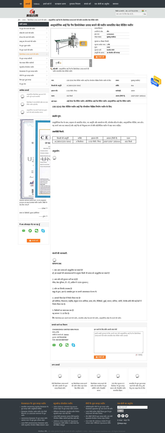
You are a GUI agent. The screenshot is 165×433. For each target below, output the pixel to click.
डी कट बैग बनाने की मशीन (26, 37)
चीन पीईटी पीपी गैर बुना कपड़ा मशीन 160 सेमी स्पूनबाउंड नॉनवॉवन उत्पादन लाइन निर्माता (99, 417)
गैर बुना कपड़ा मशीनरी (25, 58)
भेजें (120, 411)
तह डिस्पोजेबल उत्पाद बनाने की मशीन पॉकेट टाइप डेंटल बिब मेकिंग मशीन (79, 386)
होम (19, 20)
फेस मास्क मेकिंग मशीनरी (26, 63)
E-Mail (119, 420)
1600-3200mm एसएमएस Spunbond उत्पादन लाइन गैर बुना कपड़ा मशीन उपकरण (65, 408)
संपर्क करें (87, 4)
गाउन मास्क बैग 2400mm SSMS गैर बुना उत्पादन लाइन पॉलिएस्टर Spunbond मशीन (98, 422)
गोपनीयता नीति (42, 431)
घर (21, 4)
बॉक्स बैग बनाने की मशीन (26, 33)
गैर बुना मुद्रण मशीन (25, 46)
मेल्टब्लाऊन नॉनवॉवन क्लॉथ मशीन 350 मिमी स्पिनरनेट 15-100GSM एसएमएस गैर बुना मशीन (34, 413)
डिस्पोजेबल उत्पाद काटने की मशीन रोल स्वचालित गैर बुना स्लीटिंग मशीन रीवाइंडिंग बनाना (99, 387)
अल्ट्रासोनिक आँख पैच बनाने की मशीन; (110, 318)
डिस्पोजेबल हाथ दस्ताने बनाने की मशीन (66, 318)
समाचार (115, 4)
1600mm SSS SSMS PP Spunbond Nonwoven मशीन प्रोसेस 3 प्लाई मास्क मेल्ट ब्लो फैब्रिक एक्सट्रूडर (66, 423)
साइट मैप (127, 420)
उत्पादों (27, 4)
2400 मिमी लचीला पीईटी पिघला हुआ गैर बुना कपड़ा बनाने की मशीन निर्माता (99, 412)
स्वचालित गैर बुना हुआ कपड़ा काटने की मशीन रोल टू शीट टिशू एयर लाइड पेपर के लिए (137, 386)
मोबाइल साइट (122, 423)
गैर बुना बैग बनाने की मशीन (27, 29)
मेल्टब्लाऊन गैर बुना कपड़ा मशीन (28, 71)
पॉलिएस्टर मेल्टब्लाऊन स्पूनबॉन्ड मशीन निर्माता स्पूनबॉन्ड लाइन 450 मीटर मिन (66, 412)
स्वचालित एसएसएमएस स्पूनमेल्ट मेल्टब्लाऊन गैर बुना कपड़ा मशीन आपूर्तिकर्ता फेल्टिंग (34, 408)
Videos (37, 4)
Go (145, 14)
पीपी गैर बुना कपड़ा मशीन (26, 75)
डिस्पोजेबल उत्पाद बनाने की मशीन (37, 20)
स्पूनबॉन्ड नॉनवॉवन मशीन (26, 67)
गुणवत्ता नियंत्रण (74, 4)
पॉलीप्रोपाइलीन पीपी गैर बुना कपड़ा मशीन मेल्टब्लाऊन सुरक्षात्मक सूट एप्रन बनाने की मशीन (99, 408)
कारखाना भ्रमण (60, 4)
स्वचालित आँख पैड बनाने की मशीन (88, 318)
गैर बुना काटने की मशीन (26, 50)
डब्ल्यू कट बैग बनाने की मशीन (27, 41)
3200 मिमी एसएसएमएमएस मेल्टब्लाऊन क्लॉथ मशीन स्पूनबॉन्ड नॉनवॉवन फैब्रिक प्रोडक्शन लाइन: (35, 424)
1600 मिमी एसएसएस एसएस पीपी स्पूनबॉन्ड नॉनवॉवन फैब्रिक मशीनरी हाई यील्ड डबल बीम (66, 417)
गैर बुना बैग (22, 84)
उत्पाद (24, 20)
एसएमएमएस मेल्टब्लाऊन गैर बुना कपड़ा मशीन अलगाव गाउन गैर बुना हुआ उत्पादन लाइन (34, 419)
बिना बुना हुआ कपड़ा (25, 80)
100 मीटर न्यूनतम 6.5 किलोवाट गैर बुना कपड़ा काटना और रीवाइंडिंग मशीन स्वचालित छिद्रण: (118, 387)
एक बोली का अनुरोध (101, 4)
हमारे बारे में (47, 4)
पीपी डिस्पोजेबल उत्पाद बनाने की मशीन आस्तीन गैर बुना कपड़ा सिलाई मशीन (60, 386)
